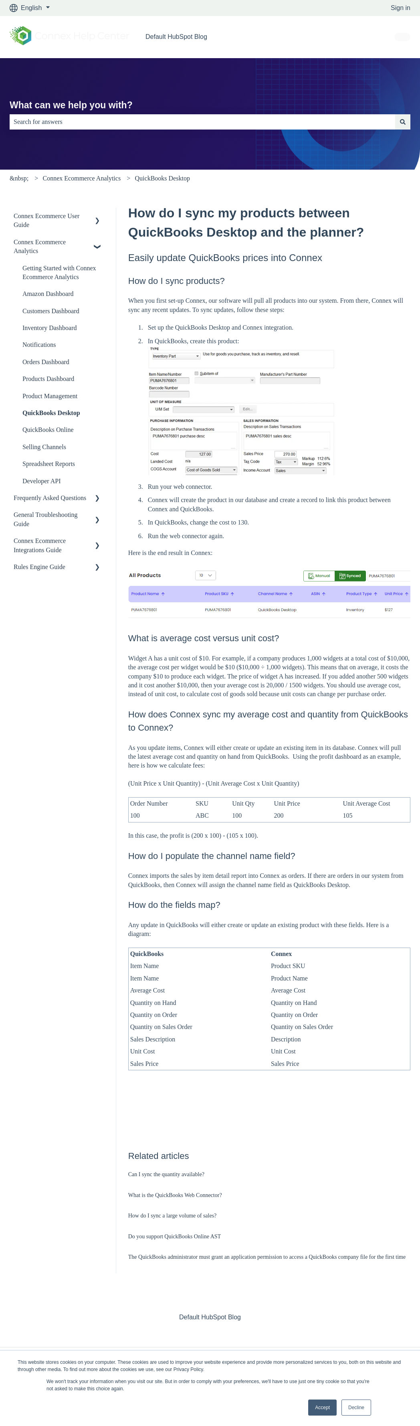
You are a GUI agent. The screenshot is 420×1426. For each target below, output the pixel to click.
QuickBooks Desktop (162, 178)
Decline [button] (356, 1407)
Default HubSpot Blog (176, 36)
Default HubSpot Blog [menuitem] (210, 1317)
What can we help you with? (71, 105)
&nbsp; (19, 178)
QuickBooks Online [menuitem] (48, 429)
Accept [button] (322, 1407)
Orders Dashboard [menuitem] (45, 362)
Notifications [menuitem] (39, 344)
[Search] (402, 122)
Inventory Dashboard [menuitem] (49, 327)
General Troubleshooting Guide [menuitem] (46, 519)
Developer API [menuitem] (41, 481)
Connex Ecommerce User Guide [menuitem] (46, 220)
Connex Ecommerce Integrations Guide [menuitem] (40, 545)
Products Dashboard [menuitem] (48, 378)
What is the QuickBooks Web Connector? (175, 1195)
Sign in (400, 7)
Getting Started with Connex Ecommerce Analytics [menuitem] (59, 272)
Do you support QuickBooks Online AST (174, 1237)
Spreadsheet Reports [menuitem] (48, 463)
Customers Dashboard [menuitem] (50, 311)
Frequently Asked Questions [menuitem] (50, 497)
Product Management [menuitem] (49, 396)
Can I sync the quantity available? (166, 1174)
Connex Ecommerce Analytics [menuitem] (40, 246)
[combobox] (202, 122)
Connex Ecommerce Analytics (82, 178)
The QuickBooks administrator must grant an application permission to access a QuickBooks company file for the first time (267, 1257)
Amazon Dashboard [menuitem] (48, 293)
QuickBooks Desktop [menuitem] (51, 412)
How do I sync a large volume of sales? (172, 1216)
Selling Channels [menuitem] (44, 447)
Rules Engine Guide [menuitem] (39, 566)
